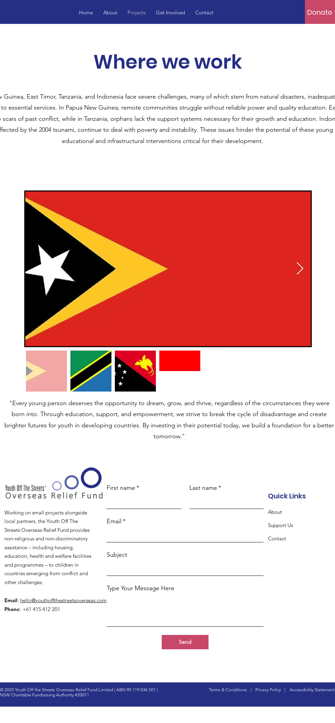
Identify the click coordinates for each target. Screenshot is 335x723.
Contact (277, 538)
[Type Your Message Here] (185, 611)
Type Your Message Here (140, 588)
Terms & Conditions (228, 689)
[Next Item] (300, 268)
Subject (117, 554)
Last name (205, 488)
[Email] (183, 535)
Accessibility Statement (312, 689)
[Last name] (224, 502)
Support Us (280, 525)
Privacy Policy (268, 689)
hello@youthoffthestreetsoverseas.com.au (66, 600)
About (275, 512)
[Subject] (183, 569)
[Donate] (320, 12)
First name (123, 488)
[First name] (142, 502)
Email (116, 521)
